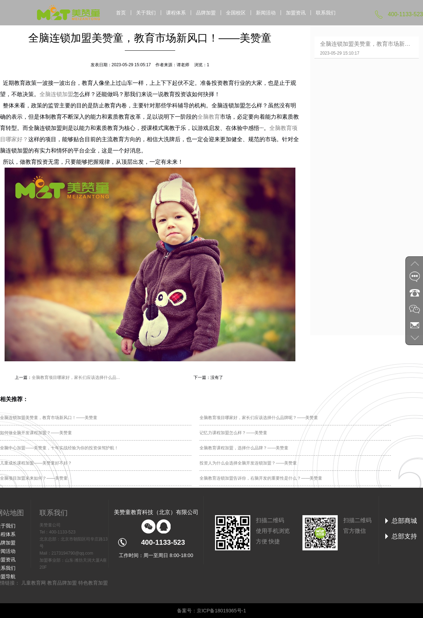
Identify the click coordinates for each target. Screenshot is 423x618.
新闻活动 (266, 12)
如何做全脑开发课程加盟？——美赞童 (36, 432)
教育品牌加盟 (62, 583)
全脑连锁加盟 (56, 94)
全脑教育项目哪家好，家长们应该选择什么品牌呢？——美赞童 (259, 417)
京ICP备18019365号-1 (221, 610)
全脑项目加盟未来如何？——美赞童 (34, 478)
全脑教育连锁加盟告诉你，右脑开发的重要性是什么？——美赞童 (261, 478)
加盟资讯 (296, 12)
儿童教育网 (33, 583)
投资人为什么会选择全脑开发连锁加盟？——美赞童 (248, 463)
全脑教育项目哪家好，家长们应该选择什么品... (76, 377)
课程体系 (176, 12)
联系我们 (326, 12)
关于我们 (146, 12)
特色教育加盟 (93, 583)
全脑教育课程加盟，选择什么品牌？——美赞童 (244, 447)
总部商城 (404, 520)
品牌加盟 (206, 12)
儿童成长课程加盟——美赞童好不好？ (36, 463)
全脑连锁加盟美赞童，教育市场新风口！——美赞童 (48, 417)
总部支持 (404, 536)
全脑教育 (208, 117)
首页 (121, 12)
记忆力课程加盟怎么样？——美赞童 (233, 432)
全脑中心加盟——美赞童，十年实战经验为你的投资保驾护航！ (59, 447)
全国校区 (236, 12)
